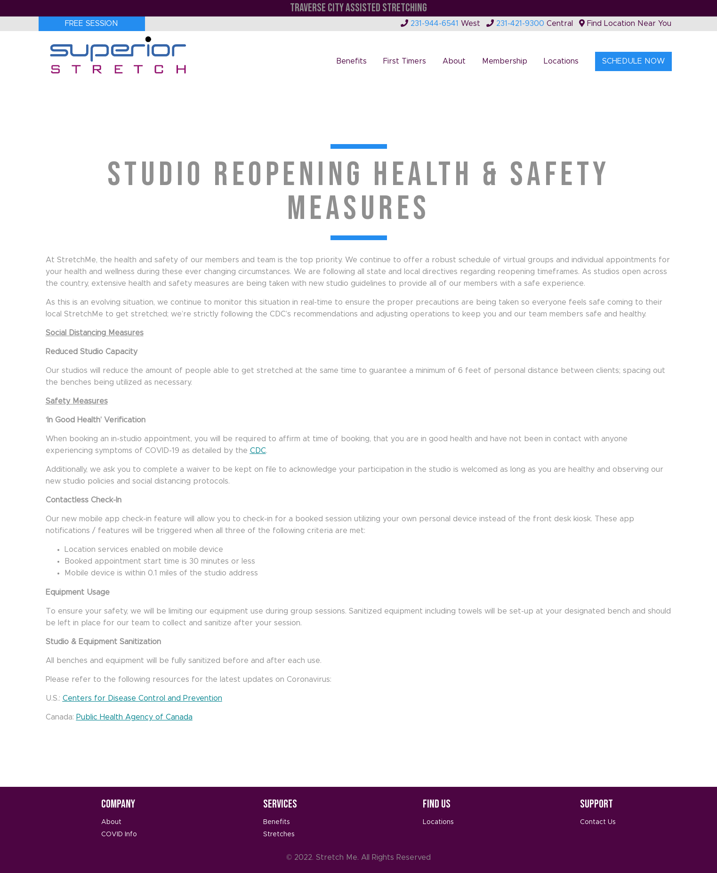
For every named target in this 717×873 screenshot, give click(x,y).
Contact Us (598, 822)
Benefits (351, 61)
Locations (561, 61)
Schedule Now (633, 61)
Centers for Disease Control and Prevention (142, 698)
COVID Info (119, 834)
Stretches (279, 834)
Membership (504, 61)
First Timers (404, 61)
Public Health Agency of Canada (134, 717)
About (454, 61)
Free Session (91, 23)
